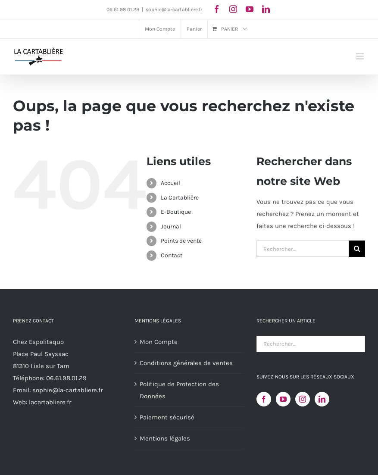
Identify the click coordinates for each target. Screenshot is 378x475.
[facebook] (217, 9)
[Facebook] (263, 399)
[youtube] (250, 9)
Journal (171, 226)
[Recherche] (357, 249)
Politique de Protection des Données (179, 390)
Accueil (170, 183)
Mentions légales (165, 438)
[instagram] (233, 9)
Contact (171, 255)
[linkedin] (266, 9)
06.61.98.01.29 (66, 378)
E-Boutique (176, 212)
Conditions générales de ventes (186, 363)
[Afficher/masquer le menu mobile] (360, 56)
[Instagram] (302, 399)
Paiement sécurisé (167, 417)
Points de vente (181, 240)
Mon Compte (159, 342)
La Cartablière (180, 197)
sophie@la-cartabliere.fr (174, 9)
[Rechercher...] (302, 249)
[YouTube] (283, 399)
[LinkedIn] (322, 399)
